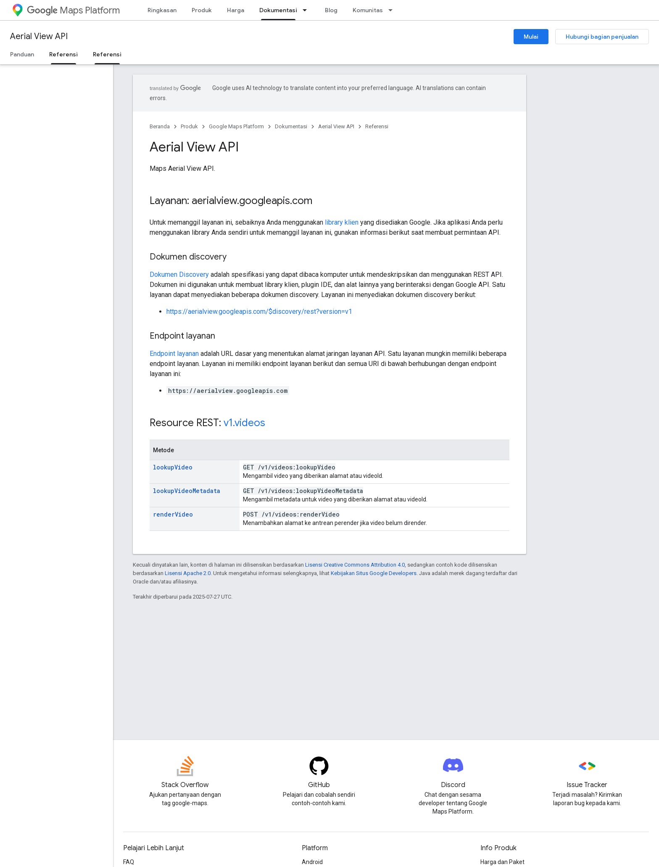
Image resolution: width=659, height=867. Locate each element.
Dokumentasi (291, 126)
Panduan (22, 54)
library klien (341, 222)
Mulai (531, 36)
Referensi (376, 126)
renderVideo (173, 514)
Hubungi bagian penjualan (602, 36)
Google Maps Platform (236, 126)
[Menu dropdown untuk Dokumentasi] (307, 10)
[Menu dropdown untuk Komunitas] (393, 10)
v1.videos (244, 422)
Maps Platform (73, 10)
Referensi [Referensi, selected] (63, 54)
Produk (202, 10)
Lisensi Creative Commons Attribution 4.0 (355, 565)
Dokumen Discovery (179, 274)
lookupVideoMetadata (186, 491)
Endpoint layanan (174, 354)
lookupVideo (172, 467)
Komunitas (368, 10)
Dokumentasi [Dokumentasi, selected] (278, 10)
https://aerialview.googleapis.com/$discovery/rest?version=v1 (259, 312)
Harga (235, 10)
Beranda (160, 126)
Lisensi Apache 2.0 (188, 573)
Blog (331, 10)
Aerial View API (39, 36)
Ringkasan (162, 10)
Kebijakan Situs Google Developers (373, 573)
